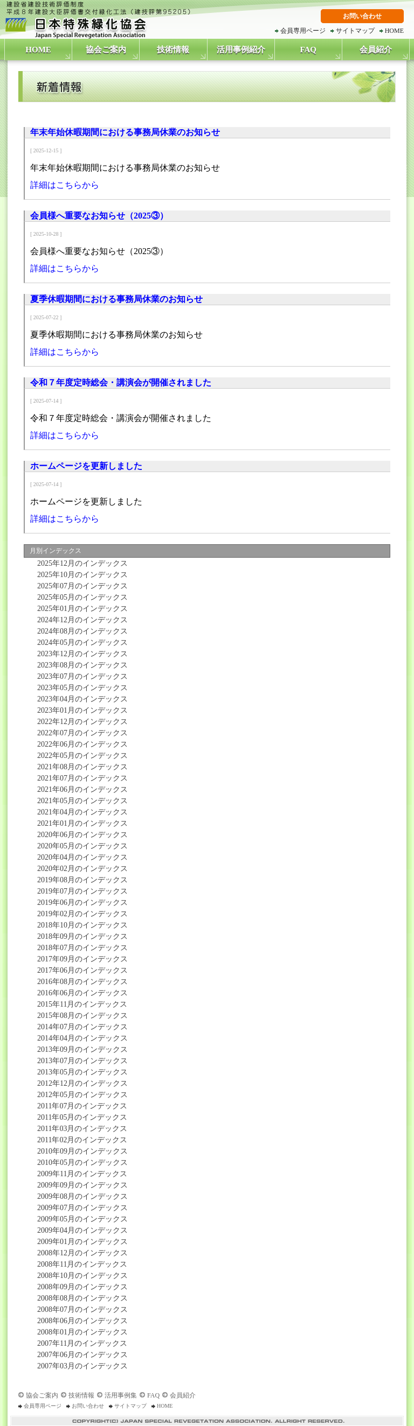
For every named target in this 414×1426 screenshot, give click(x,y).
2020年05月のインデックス (80, 846)
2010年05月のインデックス (80, 1162)
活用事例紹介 (241, 49)
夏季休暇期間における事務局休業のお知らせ (116, 299)
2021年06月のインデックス (80, 789)
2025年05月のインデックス (80, 597)
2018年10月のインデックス (80, 925)
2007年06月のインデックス (80, 1355)
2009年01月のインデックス (80, 1242)
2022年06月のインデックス (80, 744)
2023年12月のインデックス (80, 654)
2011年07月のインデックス (80, 1106)
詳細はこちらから (64, 184)
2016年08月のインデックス (80, 982)
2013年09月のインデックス (80, 1049)
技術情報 (173, 49)
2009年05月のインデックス (80, 1219)
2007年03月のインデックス (80, 1366)
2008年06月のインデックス (80, 1321)
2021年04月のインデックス (80, 812)
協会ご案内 (106, 49)
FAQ (308, 49)
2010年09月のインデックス (80, 1151)
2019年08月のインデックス (80, 880)
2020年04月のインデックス (80, 857)
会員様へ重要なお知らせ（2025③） (99, 215)
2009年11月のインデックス (80, 1174)
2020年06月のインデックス (80, 835)
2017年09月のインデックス (80, 959)
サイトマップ (355, 30)
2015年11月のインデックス (80, 1004)
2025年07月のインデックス (80, 586)
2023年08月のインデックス (80, 665)
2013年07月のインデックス (80, 1061)
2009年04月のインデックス (80, 1230)
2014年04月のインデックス (80, 1038)
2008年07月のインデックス (80, 1309)
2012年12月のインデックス (80, 1083)
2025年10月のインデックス (80, 575)
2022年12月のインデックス (80, 722)
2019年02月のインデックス (80, 914)
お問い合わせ (362, 16)
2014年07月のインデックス (80, 1027)
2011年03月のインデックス (80, 1129)
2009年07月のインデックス (80, 1208)
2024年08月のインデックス (80, 631)
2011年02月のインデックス (80, 1140)
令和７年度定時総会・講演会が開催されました (120, 382)
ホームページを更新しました (86, 465)
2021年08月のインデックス (80, 767)
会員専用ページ (303, 30)
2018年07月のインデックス (80, 948)
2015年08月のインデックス (80, 1015)
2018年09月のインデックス (80, 936)
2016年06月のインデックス (80, 993)
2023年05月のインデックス (80, 688)
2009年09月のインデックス (80, 1185)
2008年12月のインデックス (80, 1253)
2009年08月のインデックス (80, 1196)
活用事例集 (121, 1395)
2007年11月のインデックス (80, 1343)
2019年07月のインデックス (80, 891)
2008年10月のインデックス (80, 1276)
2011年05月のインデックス (80, 1117)
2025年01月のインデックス (80, 609)
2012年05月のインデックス (80, 1095)
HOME (394, 30)
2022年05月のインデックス (80, 755)
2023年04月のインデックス (80, 699)
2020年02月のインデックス (80, 869)
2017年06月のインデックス (80, 970)
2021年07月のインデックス (80, 778)
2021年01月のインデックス (80, 823)
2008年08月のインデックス (80, 1298)
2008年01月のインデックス (80, 1332)
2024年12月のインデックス (80, 620)
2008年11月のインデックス (80, 1264)
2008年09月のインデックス (80, 1287)
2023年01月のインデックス (80, 710)
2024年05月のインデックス (80, 642)
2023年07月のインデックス (80, 676)
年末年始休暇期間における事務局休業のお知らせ (125, 132)
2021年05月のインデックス (80, 801)
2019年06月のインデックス (80, 902)
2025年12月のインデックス (80, 563)
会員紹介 (376, 49)
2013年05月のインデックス (80, 1072)
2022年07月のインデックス (80, 733)
